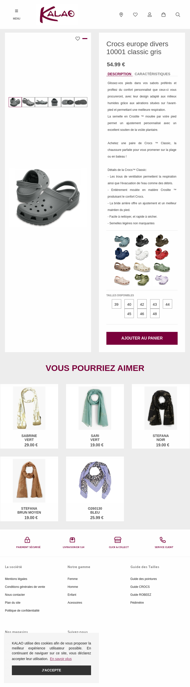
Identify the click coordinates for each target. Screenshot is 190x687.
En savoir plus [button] (61, 659)
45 (129, 314)
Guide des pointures (143, 579)
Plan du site (13, 602)
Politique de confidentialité (22, 610)
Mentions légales (16, 579)
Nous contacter (15, 594)
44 (168, 304)
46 (142, 314)
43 (155, 304)
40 (129, 304)
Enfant (72, 594)
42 (142, 304)
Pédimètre (137, 602)
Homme (73, 587)
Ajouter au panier (142, 338)
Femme (73, 579)
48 (155, 314)
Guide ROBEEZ (140, 594)
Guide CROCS (140, 587)
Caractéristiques (152, 74)
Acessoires (75, 602)
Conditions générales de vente (25, 587)
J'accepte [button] (51, 670)
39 (116, 304)
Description (119, 74)
